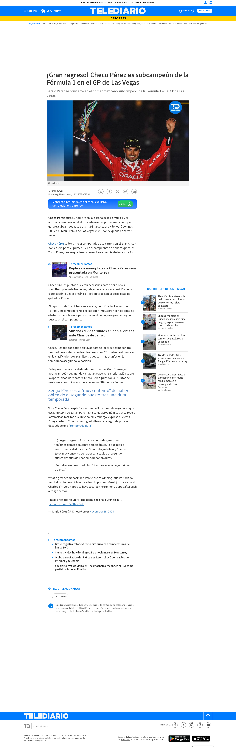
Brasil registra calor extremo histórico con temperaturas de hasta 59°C (92, 546)
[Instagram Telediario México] (191, 725)
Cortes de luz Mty (129, 23)
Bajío (143, 2)
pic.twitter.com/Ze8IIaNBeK (66, 504)
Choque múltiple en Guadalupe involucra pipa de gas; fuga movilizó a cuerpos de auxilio (172, 320)
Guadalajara (105, 2)
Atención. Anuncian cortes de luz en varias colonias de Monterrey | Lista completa (172, 301)
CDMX (82, 2)
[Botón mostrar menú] (31, 10)
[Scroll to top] (207, 716)
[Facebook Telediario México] (175, 725)
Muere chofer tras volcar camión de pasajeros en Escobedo (171, 339)
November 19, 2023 (101, 511)
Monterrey (92, 2)
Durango (151, 2)
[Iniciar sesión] (205, 2)
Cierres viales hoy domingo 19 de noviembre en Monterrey (91, 553)
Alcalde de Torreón (166, 23)
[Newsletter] (210, 3)
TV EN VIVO (187, 10)
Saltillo (135, 2)
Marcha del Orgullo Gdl (198, 23)
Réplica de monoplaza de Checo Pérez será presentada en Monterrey (102, 270)
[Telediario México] (118, 11)
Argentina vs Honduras (147, 23)
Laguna (117, 2)
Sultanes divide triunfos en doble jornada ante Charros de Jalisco (101, 333)
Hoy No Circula (60, 23)
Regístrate (204, 10)
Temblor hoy (181, 23)
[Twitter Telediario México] (183, 725)
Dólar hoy (116, 23)
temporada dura (80, 426)
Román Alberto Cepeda (100, 23)
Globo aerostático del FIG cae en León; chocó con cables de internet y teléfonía (92, 559)
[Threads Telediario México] (200, 725)
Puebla (125, 2)
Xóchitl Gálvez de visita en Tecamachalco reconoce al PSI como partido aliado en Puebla (94, 568)
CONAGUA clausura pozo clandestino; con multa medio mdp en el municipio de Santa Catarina (171, 381)
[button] (101, 191)
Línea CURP (46, 23)
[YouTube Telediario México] (208, 725)
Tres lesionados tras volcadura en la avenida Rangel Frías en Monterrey (172, 358)
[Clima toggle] (50, 11)
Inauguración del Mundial (78, 23)
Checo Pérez (56, 244)
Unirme (123, 204)
